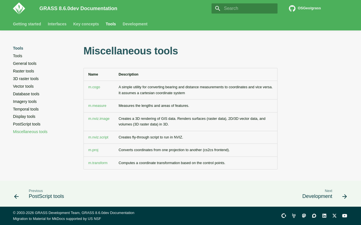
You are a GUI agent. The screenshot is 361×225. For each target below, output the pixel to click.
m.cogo (94, 87)
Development (135, 24)
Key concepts (86, 24)
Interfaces (57, 24)
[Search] (245, 8)
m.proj (93, 150)
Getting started (27, 24)
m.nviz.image (98, 118)
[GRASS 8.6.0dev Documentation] (22, 8)
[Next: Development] (322, 195)
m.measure (97, 105)
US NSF (94, 219)
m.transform (97, 163)
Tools (111, 24)
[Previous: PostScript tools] (41, 195)
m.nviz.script (98, 137)
